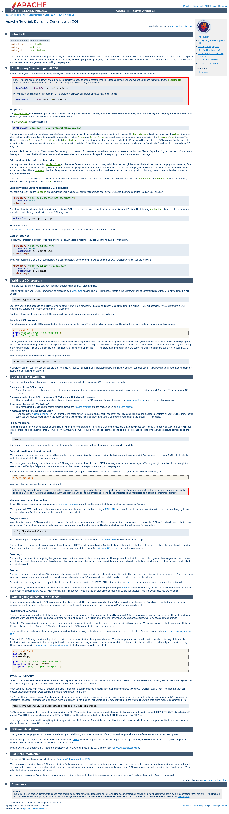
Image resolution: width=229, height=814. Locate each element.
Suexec (14, 570)
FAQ (206, 6)
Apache (8, 15)
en (171, 26)
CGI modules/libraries (208, 60)
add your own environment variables (51, 645)
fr (181, 26)
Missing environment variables (28, 500)
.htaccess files (18, 225)
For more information (208, 63)
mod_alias (17, 44)
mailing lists (183, 796)
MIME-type (77, 291)
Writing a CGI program (208, 46)
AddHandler (37, 44)
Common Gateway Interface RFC (73, 759)
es (177, 26)
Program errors (19, 518)
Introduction (203, 37)
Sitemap (223, 6)
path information (108, 539)
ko (191, 26)
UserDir (39, 170)
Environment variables (23, 611)
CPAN (76, 739)
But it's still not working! (209, 50)
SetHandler (162, 178)
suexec (17, 574)
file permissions (124, 407)
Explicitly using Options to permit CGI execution (39, 188)
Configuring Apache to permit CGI (35, 68)
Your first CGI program (23, 320)
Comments (203, 72)
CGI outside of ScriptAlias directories (32, 160)
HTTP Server (20, 15)
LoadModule (174, 80)
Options (35, 47)
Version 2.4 (50, 15)
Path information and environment (30, 451)
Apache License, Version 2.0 (36, 808)
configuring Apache (135, 400)
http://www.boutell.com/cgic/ (125, 748)
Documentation (35, 15)
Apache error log (83, 407)
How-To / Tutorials (66, 15)
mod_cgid (16, 50)
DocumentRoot (166, 137)
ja (185, 26)
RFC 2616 (110, 509)
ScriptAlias (37, 50)
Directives (197, 6)
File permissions (20, 423)
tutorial (23, 229)
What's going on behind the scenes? (36, 597)
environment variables (67, 504)
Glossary (213, 6)
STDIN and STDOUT (22, 676)
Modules (187, 6)
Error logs (16, 554)
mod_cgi (15, 47)
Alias (176, 134)
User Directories (19, 236)
